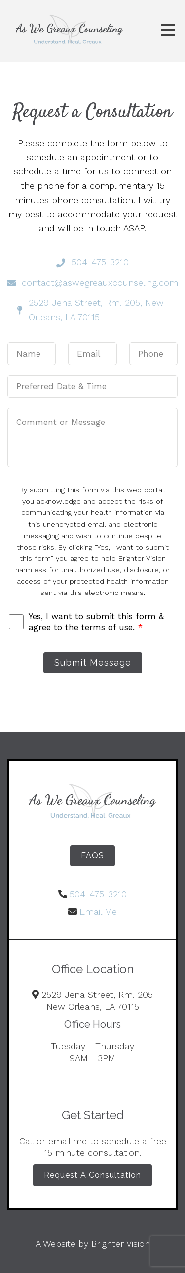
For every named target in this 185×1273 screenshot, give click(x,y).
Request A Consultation (92, 1175)
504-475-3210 (98, 894)
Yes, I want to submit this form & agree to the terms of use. (96, 621)
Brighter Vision (120, 1243)
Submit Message (92, 662)
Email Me (98, 911)
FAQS (92, 855)
